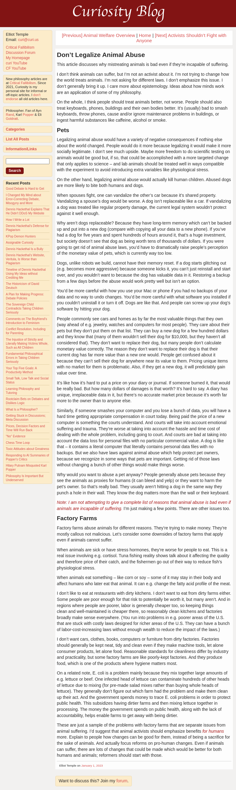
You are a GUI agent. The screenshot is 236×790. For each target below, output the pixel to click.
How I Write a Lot (18, 219)
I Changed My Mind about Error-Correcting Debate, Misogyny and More (23, 199)
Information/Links (21, 149)
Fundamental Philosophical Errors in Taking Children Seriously (24, 357)
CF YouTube (16, 68)
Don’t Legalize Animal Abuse (101, 54)
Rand (10, 114)
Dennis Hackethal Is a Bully (24, 249)
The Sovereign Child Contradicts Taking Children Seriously (24, 308)
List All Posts (17, 139)
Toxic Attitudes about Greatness (27, 449)
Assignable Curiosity (20, 242)
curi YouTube (16, 63)
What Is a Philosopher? (21, 409)
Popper (28, 114)
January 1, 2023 (92, 765)
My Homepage (18, 58)
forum (122, 780)
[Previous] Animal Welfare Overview (98, 35)
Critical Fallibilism (20, 47)
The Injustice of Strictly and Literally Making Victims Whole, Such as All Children (27, 343)
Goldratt (12, 118)
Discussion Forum (20, 53)
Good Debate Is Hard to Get (25, 188)
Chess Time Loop (18, 442)
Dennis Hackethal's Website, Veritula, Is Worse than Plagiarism (25, 259)
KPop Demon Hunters (21, 236)
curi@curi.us (28, 40)
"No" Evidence (16, 436)
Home (145, 35)
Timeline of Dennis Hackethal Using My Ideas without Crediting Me (26, 273)
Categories (15, 129)
